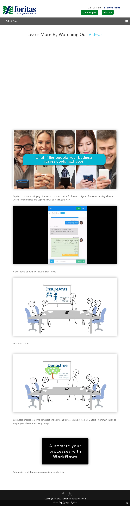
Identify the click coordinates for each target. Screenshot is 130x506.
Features (65, 74)
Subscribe (107, 12)
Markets (65, 89)
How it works (65, 67)
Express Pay (65, 103)
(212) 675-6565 (111, 7)
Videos (65, 96)
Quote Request (89, 12)
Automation (65, 81)
